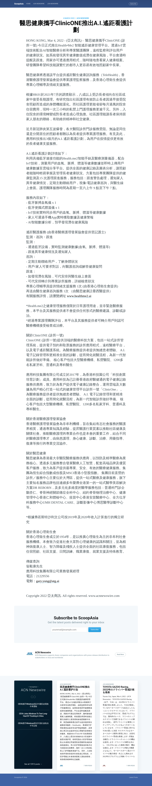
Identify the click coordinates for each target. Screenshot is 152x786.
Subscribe (133, 4)
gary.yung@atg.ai (47, 581)
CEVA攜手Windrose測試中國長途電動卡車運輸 (33, 703)
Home (28, 4)
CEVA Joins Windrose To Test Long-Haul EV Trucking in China (33, 713)
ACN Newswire (38, 4)
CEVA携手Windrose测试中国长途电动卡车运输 (33, 722)
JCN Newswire (52, 4)
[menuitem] (28, 3)
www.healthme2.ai (79, 296)
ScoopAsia (18, 4)
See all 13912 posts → (33, 764)
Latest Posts (133, 777)
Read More (120, 654)
